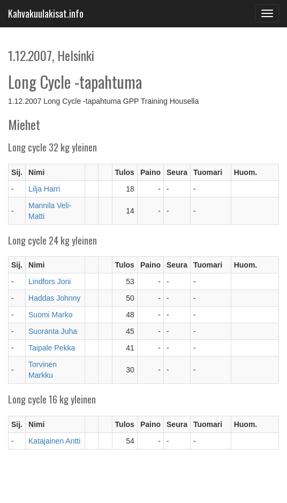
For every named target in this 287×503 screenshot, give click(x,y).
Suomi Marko (50, 314)
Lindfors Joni (49, 281)
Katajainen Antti (54, 441)
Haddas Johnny (54, 298)
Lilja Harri (44, 189)
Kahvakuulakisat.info (46, 13)
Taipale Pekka (51, 348)
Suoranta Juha (52, 331)
